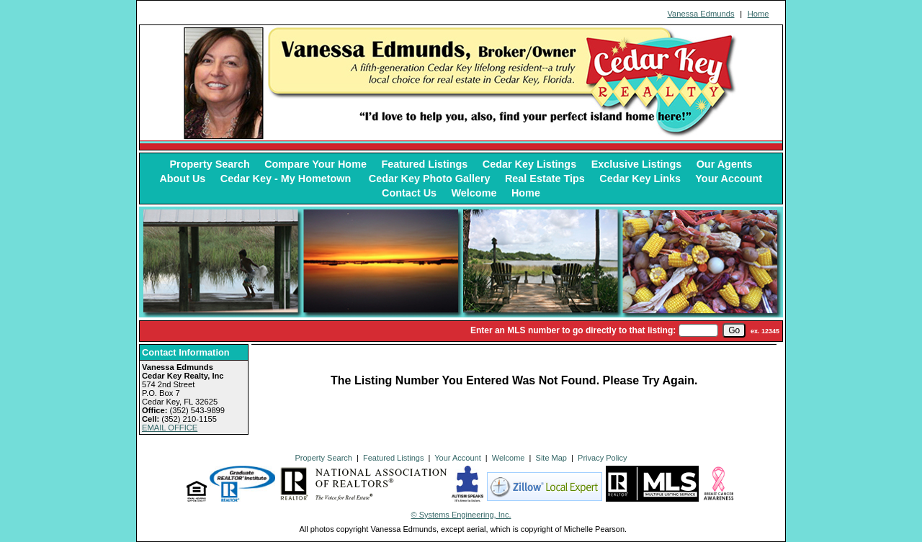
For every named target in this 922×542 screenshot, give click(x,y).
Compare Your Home (315, 164)
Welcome (474, 193)
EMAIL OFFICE (169, 427)
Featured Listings (424, 164)
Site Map (551, 457)
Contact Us (409, 193)
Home (758, 13)
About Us (182, 178)
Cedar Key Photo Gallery (430, 178)
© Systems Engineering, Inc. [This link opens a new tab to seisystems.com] (461, 514)
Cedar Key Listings (529, 164)
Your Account (728, 178)
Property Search (210, 164)
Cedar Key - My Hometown (287, 178)
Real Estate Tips (545, 178)
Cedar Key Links (640, 178)
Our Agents (725, 164)
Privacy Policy (602, 457)
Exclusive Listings (636, 164)
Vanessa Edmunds (700, 13)
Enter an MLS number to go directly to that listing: (573, 330)
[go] (734, 330)
